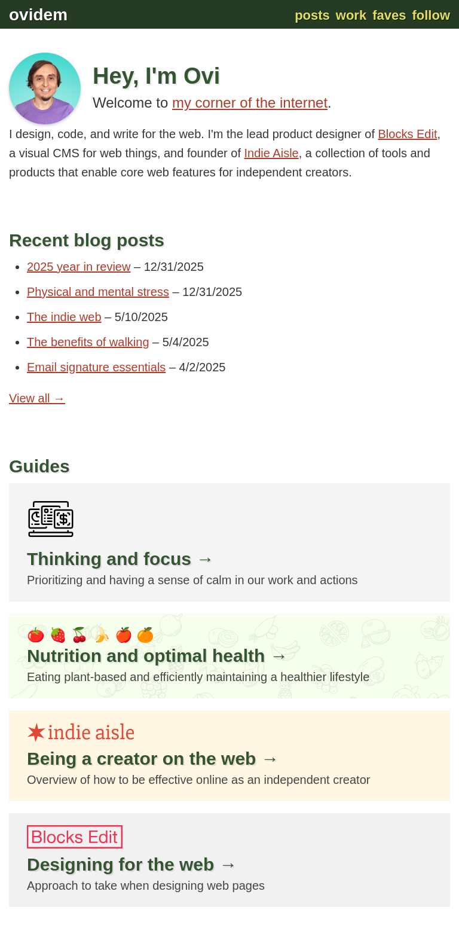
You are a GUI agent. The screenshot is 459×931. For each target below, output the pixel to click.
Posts (312, 15)
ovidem (38, 14)
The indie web (64, 316)
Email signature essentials (96, 367)
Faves (389, 15)
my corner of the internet (250, 102)
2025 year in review (78, 266)
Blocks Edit (407, 134)
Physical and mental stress (98, 291)
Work (351, 15)
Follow (431, 15)
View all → (37, 398)
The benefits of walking (88, 342)
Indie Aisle (271, 153)
